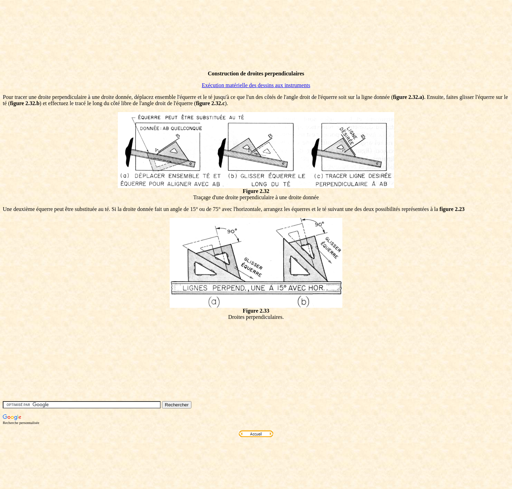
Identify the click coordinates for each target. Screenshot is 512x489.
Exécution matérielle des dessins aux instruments (256, 85)
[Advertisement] (128, 49)
